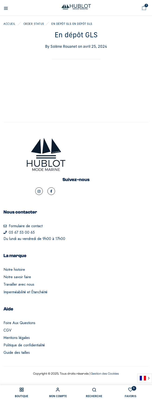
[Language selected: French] (144, 378)
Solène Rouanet (63, 47)
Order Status (34, 24)
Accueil (9, 24)
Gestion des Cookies (105, 374)
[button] (144, 8)
